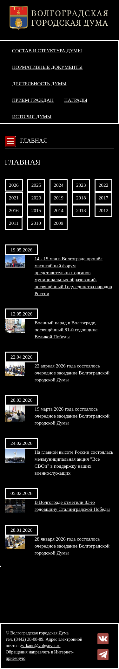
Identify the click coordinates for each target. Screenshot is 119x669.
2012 (104, 210)
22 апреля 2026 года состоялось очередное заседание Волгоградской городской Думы (72, 372)
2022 (104, 185)
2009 (58, 223)
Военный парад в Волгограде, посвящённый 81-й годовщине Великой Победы (66, 329)
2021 (14, 197)
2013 (81, 210)
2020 (36, 197)
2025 (36, 185)
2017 (104, 197)
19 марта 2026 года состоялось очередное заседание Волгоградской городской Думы (72, 415)
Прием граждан (33, 100)
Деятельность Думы (39, 83)
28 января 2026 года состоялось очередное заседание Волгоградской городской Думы (72, 545)
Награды (75, 100)
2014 (58, 210)
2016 (14, 210)
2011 (13, 223)
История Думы (31, 116)
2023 (81, 185)
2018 (81, 197)
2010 (36, 223)
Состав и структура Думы (47, 50)
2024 (58, 185)
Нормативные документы (47, 67)
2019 (58, 197)
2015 (36, 210)
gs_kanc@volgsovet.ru (40, 645)
